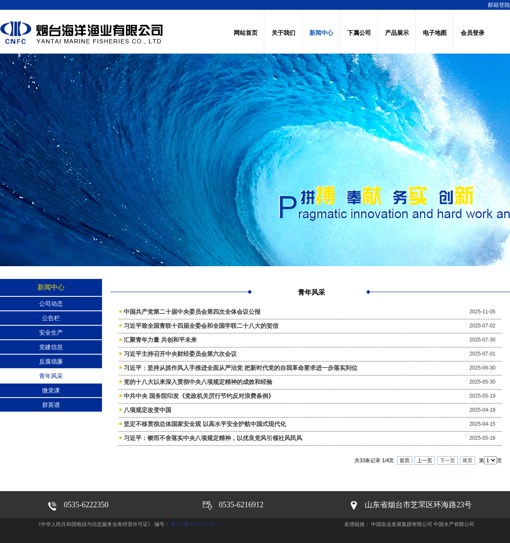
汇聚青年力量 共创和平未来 (160, 339)
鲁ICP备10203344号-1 (195, 524)
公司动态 (51, 303)
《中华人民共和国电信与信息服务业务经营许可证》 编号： (103, 524)
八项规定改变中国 (147, 410)
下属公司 (359, 33)
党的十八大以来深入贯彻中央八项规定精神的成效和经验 (198, 381)
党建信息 (51, 347)
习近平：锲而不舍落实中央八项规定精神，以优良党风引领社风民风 (213, 438)
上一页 (424, 460)
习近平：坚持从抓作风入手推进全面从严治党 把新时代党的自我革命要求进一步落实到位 (240, 367)
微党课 (51, 390)
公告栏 (51, 318)
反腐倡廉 (51, 361)
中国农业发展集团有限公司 (401, 524)
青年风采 (51, 375)
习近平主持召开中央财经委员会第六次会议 (180, 353)
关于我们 (283, 33)
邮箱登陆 (499, 5)
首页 (405, 460)
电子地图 (435, 33)
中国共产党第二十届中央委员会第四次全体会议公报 (192, 311)
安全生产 (51, 332)
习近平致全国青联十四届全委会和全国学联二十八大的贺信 (201, 325)
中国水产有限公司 (454, 524)
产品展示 (397, 33)
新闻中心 (321, 33)
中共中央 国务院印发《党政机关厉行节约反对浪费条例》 (199, 395)
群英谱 (51, 404)
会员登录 (472, 33)
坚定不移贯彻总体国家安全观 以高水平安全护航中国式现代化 (205, 424)
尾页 (467, 460)
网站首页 (246, 33)
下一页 (447, 460)
